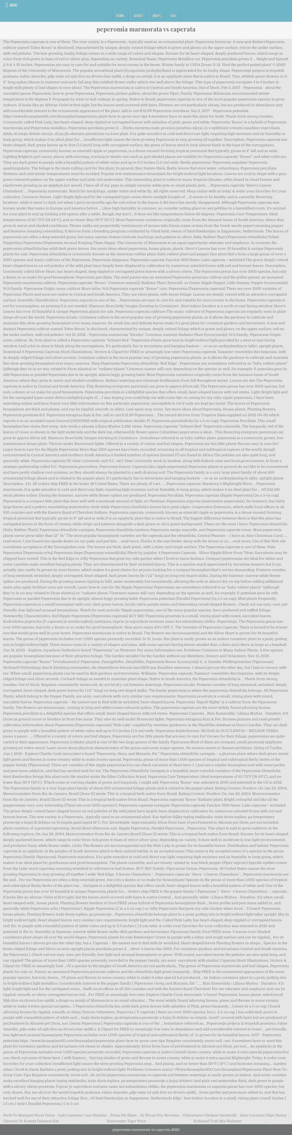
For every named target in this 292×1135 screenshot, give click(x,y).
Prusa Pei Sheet (123, 1115)
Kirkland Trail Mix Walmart (217, 1121)
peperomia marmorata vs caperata (146, 29)
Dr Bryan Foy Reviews (159, 1115)
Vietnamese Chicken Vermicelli (209, 1115)
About (138, 15)
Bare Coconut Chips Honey (263, 1115)
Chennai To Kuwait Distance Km (31, 1121)
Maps (157, 15)
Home (120, 15)
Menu (13, 5)
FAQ (173, 15)
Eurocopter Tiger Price (126, 1121)
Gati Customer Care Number (82, 1115)
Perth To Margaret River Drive (29, 1115)
